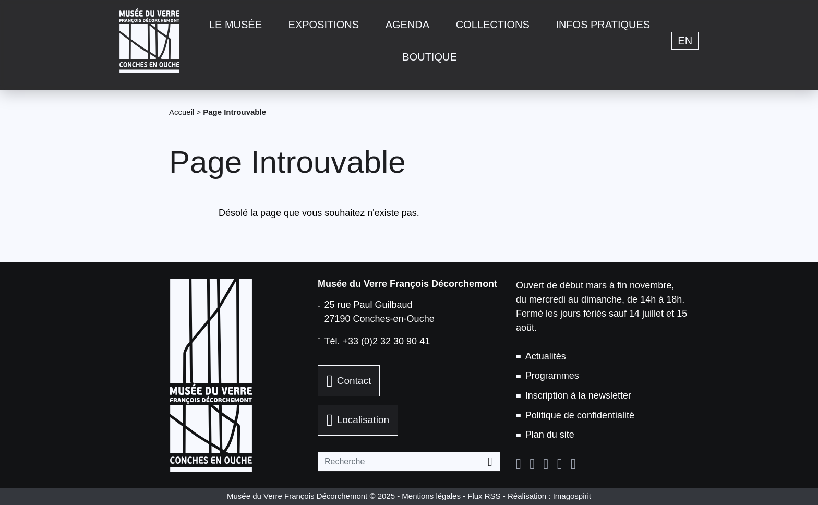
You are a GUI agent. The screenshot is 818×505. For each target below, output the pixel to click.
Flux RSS (483, 495)
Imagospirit (572, 495)
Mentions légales (431, 495)
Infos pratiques (603, 24)
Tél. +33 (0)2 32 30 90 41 (377, 341)
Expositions (323, 24)
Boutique (429, 57)
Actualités (545, 356)
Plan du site (549, 434)
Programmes (552, 375)
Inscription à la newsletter (578, 395)
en (685, 40)
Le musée (235, 24)
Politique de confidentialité (579, 415)
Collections (493, 24)
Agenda (407, 24)
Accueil (181, 111)
